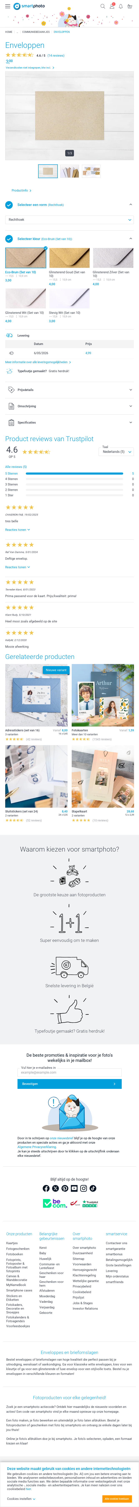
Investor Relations (85, 1308)
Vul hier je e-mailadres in (38, 1068)
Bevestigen (30, 1084)
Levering (112, 1271)
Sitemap (78, 1259)
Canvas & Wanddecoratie (16, 1278)
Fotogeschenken (17, 1249)
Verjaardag (46, 1307)
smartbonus (114, 1254)
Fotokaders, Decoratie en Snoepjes (15, 1308)
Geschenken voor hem (51, 1283)
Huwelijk (45, 1259)
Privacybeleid (82, 1286)
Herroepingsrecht (85, 1270)
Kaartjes (12, 1243)
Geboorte (45, 1313)
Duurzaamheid (83, 1253)
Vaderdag (46, 1302)
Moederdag (47, 1296)
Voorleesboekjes (18, 1326)
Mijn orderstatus (117, 1276)
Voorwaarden (82, 1264)
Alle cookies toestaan (117, 1498)
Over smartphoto (84, 1248)
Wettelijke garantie (86, 1281)
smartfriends (115, 1282)
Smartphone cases (19, 1290)
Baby (42, 1253)
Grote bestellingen (118, 1265)
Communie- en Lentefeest (49, 1266)
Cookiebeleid (82, 1292)
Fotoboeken (14, 1254)
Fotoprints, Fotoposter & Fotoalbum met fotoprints (17, 1265)
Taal (105, 447)
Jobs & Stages (83, 1303)
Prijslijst (78, 1297)
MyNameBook (16, 1285)
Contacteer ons (116, 1243)
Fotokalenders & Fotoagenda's (17, 1319)
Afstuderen (47, 1290)
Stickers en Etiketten (14, 1298)
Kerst (43, 1248)
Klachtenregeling (84, 1275)
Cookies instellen (21, 1499)
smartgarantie (115, 1249)
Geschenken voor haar (51, 1275)
